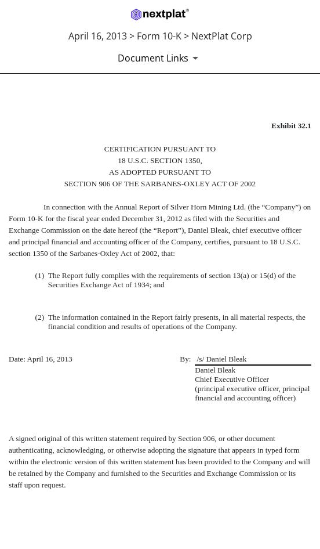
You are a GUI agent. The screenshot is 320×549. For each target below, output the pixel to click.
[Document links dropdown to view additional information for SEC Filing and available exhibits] (160, 58)
